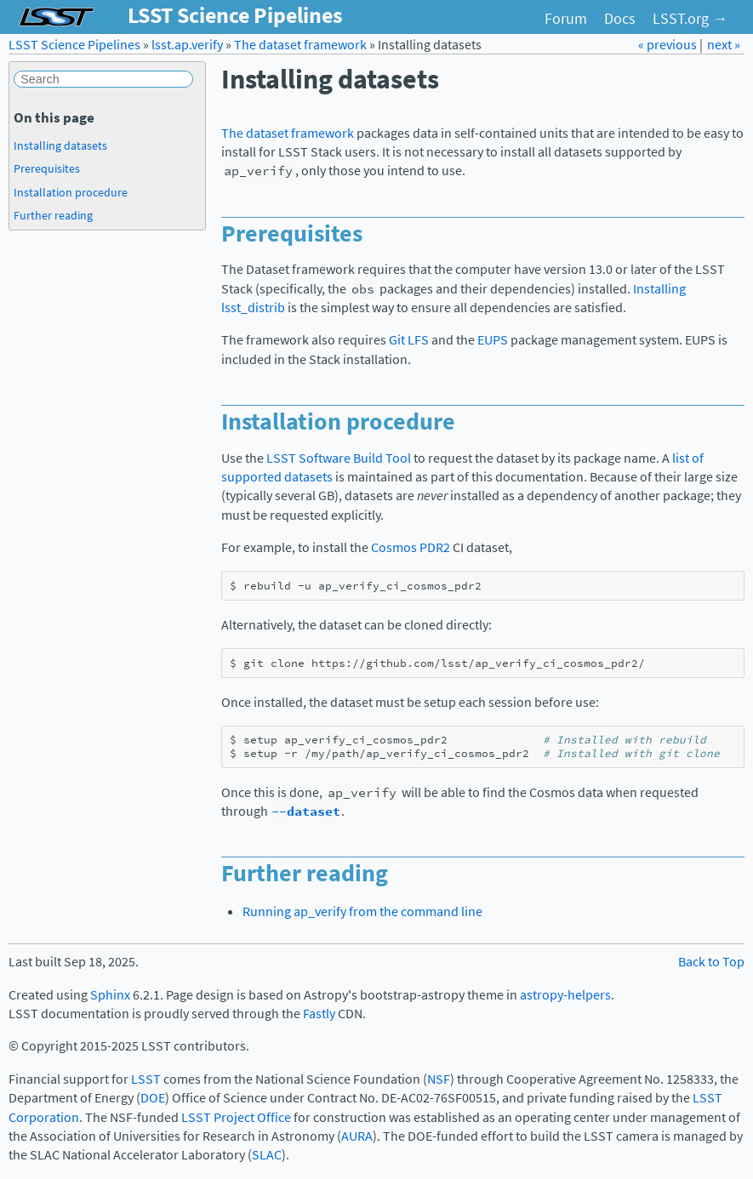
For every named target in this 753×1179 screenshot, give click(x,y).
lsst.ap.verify (187, 45)
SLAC (267, 1155)
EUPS (492, 340)
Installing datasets (60, 145)
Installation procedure (71, 192)
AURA (357, 1136)
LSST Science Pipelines (74, 45)
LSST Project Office (236, 1117)
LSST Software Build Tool (338, 458)
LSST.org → (690, 19)
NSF (438, 1079)
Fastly (319, 1013)
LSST (146, 1079)
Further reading (53, 215)
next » (723, 45)
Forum (566, 19)
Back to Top (711, 962)
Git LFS (409, 340)
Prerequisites (47, 168)
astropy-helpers (565, 995)
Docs (620, 19)
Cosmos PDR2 (410, 547)
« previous (668, 45)
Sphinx (110, 995)
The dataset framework (300, 45)
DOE (152, 1098)
